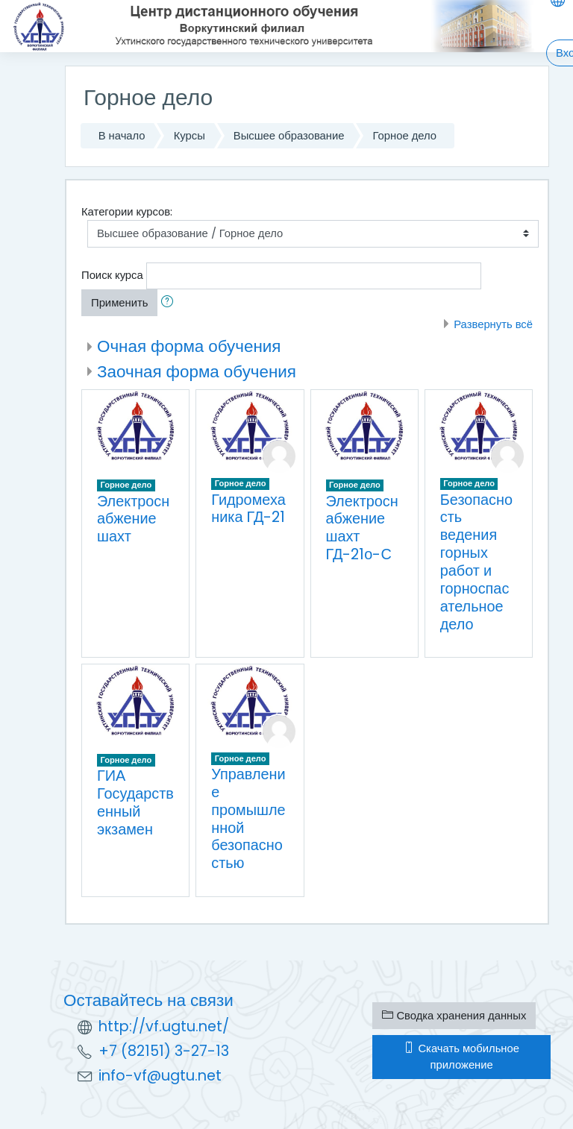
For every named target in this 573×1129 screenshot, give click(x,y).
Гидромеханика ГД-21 (248, 508)
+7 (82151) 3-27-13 (163, 1051)
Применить (119, 302)
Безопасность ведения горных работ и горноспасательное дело (476, 562)
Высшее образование (289, 135)
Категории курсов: (126, 211)
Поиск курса (112, 275)
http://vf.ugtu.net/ (163, 1026)
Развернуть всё (493, 324)
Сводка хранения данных (454, 1015)
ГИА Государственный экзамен (135, 802)
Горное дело (405, 135)
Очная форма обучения (189, 346)
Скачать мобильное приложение (461, 1056)
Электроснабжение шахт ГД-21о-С (362, 528)
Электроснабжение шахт (133, 519)
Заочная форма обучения (196, 371)
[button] (170, 303)
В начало (121, 135)
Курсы (189, 135)
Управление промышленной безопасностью (248, 818)
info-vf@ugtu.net (160, 1076)
